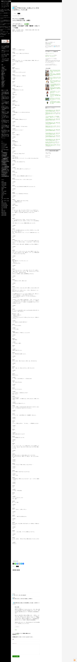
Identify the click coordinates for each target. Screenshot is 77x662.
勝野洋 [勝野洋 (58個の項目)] (4, 149)
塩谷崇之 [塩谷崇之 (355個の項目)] (7, 150)
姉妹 (2, 186)
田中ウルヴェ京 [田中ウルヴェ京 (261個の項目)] (5, 161)
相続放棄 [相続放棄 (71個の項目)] (2, 162)
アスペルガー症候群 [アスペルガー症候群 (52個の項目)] (4, 131)
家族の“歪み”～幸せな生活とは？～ (50, 56)
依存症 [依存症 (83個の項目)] (8, 146)
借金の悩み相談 (3, 178)
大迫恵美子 (2, 77)
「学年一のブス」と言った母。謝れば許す (26, 594)
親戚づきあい (3, 198)
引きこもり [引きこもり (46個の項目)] (2, 155)
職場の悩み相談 (3, 203)
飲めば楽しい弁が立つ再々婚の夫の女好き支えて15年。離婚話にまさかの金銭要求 (5, 100)
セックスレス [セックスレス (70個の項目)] (3, 133)
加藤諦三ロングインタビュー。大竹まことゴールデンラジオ (5, 50)
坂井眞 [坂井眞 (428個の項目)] (3, 150)
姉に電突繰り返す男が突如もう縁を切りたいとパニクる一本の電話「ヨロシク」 (5, 112)
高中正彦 (2, 75)
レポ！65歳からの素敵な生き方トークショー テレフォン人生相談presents (5, 54)
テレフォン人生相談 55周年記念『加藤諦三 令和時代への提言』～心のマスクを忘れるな (5, 47)
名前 (13, 639)
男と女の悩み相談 (3, 196)
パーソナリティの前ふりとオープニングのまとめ (5, 18)
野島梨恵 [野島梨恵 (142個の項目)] (3, 166)
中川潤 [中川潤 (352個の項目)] (5, 142)
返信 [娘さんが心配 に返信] (16, 629)
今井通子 (26, 24)
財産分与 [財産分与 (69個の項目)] (6, 163)
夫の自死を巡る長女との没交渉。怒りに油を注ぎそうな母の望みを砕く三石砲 (55, 102)
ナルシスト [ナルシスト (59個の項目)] (3, 136)
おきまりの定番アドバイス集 (4, 32)
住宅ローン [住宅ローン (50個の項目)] (2, 146)
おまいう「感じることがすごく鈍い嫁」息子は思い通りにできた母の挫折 (55, 78)
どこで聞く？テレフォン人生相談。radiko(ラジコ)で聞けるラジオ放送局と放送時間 (5, 10)
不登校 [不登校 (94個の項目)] (2, 142)
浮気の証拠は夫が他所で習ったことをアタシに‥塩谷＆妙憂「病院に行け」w (55, 95)
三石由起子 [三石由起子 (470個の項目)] (4, 141)
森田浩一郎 (2, 70)
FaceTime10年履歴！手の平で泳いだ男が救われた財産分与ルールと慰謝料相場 (55, 85)
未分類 (2, 172)
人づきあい (2, 177)
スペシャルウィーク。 (50, 53)
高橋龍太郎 (2, 69)
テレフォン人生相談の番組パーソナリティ (5, 13)
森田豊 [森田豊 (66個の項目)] (2, 158)
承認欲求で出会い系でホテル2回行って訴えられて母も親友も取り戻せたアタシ (52, 113)
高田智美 (2, 81)
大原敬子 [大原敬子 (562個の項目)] (3, 152)
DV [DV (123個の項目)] (2, 130)
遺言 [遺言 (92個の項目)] (6, 164)
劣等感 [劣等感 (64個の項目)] (2, 149)
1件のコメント (21, 15)
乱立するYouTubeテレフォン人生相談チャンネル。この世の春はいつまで (5, 27)
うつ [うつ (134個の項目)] (3, 130)
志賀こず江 (2, 80)
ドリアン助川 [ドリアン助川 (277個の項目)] (4, 135)
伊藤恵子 (2, 79)
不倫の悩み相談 (3, 176)
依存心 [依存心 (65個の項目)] (5, 146)
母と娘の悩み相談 (14, 6)
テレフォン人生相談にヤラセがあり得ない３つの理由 (5, 24)
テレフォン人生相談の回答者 (4, 15)
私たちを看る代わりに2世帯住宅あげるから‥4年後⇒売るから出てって (5, 119)
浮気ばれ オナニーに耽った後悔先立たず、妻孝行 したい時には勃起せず (5, 104)
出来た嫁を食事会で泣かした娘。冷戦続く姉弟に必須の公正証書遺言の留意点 (52, 110)
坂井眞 (2, 73)
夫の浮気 (2, 183)
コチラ (17, 634)
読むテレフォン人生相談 (6, 1)
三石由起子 (2, 65)
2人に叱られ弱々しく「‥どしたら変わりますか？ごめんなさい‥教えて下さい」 (55, 92)
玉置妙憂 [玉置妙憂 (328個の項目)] (3, 159)
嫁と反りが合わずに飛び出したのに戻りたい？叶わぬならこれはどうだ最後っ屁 (55, 81)
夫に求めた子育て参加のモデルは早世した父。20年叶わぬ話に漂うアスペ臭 (52, 142)
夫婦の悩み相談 (3, 184)
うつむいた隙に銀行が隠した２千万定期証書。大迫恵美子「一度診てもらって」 (52, 117)
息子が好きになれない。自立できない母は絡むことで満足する (26, 598)
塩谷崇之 (2, 74)
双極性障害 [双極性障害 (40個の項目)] (7, 149)
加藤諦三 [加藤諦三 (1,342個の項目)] (5, 148)
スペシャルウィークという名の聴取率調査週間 (5, 30)
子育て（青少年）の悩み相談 (5, 190)
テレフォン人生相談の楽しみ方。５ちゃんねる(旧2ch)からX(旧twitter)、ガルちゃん (5, 21)
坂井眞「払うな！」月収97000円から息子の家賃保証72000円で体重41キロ (55, 74)
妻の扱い (2, 185)
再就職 (2, 179)
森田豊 (2, 71)
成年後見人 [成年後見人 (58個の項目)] (6, 155)
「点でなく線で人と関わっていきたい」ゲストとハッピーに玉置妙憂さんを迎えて (5, 58)
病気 (2, 197)
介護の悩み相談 (3, 202)
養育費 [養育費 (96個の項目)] (2, 167)
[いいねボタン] (16, 626)
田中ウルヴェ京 (3, 67)
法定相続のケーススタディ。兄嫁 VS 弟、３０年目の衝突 (5, 34)
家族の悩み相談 (3, 191)
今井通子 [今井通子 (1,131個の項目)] (4, 144)
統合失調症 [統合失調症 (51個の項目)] (5, 162)
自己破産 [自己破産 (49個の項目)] (2, 163)
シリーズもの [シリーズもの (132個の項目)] (3, 132)
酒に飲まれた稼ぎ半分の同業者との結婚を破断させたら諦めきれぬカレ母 (55, 88)
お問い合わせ (3, 36)
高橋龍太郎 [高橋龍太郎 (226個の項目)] (6, 167)
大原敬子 (2, 64)
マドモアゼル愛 (3, 66)
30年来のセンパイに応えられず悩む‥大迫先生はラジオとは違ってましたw (55, 99)
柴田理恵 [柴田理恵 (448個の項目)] (7, 157)
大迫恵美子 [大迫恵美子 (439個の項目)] (4, 154)
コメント (14, 643)
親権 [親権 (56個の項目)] (4, 163)
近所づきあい (3, 199)
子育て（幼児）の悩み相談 (5, 189)
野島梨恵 (2, 78)
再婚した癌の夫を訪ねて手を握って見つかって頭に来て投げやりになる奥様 (55, 71)
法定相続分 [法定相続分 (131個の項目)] (6, 158)
